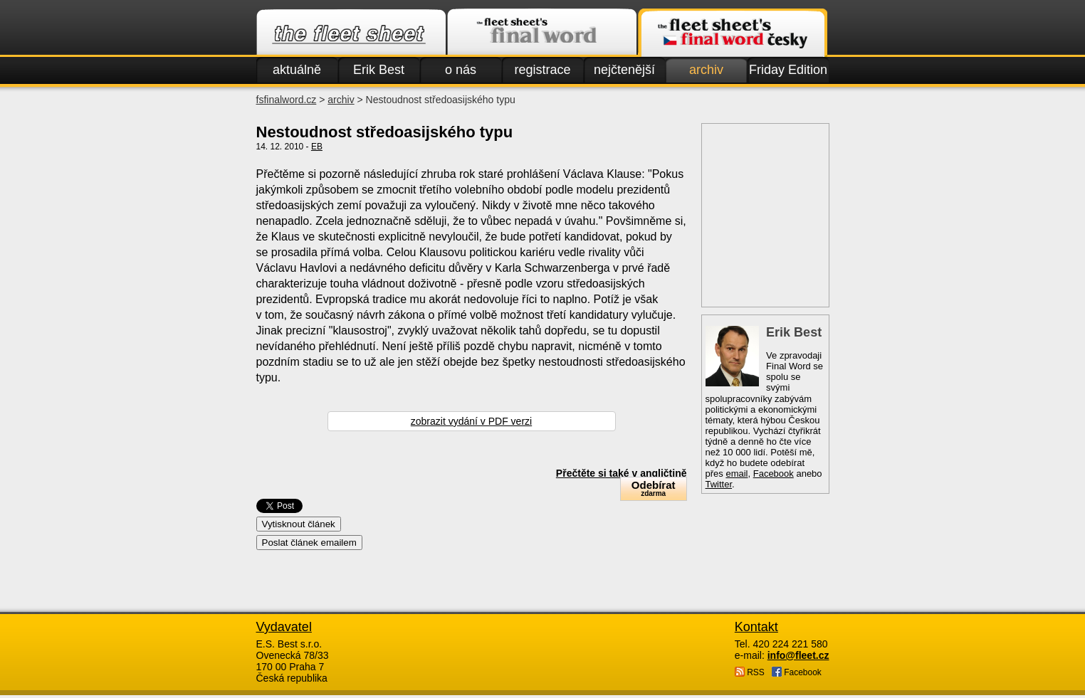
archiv (706, 70)
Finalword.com (541, 33)
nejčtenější (624, 70)
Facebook (773, 473)
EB (317, 147)
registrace (542, 70)
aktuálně (297, 70)
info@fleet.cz (798, 655)
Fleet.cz (351, 33)
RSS (750, 672)
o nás (460, 70)
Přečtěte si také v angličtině (621, 473)
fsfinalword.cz (286, 99)
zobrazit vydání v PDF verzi (471, 421)
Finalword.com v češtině (732, 33)
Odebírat (653, 488)
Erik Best (378, 70)
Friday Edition (788, 70)
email (736, 473)
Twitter (719, 484)
